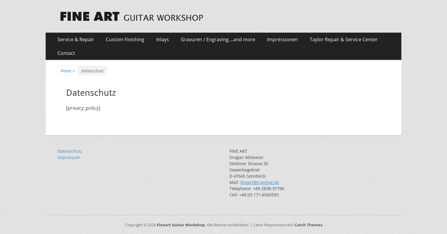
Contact (66, 53)
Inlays (162, 39)
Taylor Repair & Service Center (344, 39)
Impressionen (282, 39)
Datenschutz (70, 151)
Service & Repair (76, 39)
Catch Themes (308, 224)
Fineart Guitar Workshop (181, 224)
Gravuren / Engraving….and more (218, 39)
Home (67, 71)
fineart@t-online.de (259, 182)
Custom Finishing (125, 39)
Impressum (69, 157)
